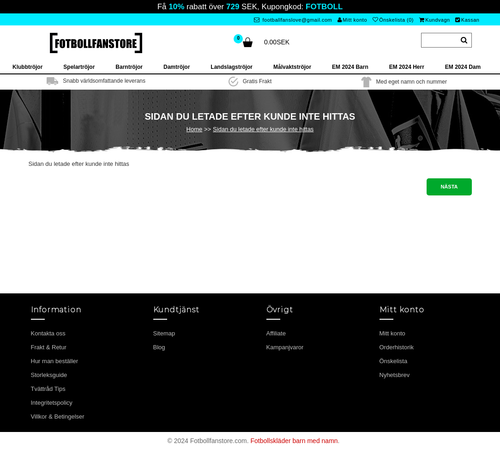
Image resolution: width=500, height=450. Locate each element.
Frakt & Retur (48, 347)
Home (195, 129)
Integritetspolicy (51, 402)
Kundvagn (434, 20)
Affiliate (276, 333)
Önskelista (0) (393, 20)
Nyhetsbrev (395, 374)
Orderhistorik (397, 347)
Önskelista (394, 361)
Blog (159, 347)
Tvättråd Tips (48, 388)
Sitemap (164, 333)
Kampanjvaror (285, 347)
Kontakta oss (48, 333)
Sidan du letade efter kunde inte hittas (263, 129)
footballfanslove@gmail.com (293, 20)
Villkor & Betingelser (57, 416)
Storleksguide (49, 374)
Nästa (449, 186)
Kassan (467, 20)
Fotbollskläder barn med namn (293, 440)
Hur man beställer (54, 361)
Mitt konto (352, 20)
